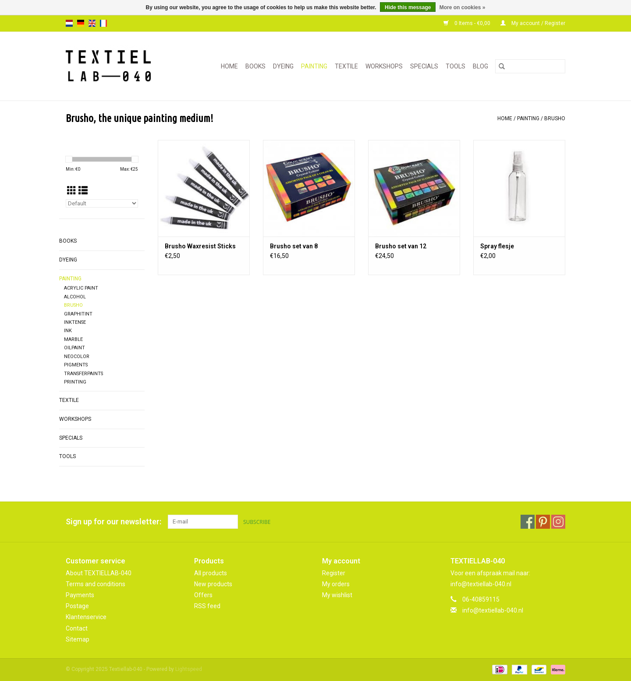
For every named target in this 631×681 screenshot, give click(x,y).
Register (333, 573)
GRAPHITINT (78, 314)
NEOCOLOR (76, 356)
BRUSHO (554, 118)
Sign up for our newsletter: (113, 521)
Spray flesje (497, 246)
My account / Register (532, 23)
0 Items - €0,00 (467, 23)
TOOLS (455, 66)
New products (213, 584)
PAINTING (314, 66)
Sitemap (77, 639)
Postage (77, 605)
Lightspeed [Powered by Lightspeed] (188, 669)
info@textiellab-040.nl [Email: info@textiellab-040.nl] (492, 610)
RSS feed (207, 605)
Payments (80, 595)
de (80, 23)
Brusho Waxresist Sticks (200, 246)
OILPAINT (74, 348)
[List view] (83, 191)
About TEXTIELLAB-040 (98, 573)
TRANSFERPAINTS (83, 373)
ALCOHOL (75, 297)
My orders (336, 584)
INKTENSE (75, 322)
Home (229, 66)
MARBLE (73, 339)
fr (103, 23)
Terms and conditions (95, 584)
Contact (77, 628)
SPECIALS (424, 66)
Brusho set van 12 (400, 246)
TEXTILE (346, 66)
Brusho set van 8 (294, 246)
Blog (480, 66)
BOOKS (255, 66)
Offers (203, 595)
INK (68, 330)
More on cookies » (463, 7)
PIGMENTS (76, 365)
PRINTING (75, 382)
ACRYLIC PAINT (81, 288)
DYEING (283, 66)
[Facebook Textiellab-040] (528, 522)
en (92, 23)
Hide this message (408, 7)
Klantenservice (86, 616)
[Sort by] (102, 203)
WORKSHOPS (384, 66)
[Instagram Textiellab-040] (558, 522)
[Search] (530, 66)
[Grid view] (71, 191)
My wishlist (337, 595)
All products (210, 573)
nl (69, 23)
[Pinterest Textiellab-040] (543, 522)
